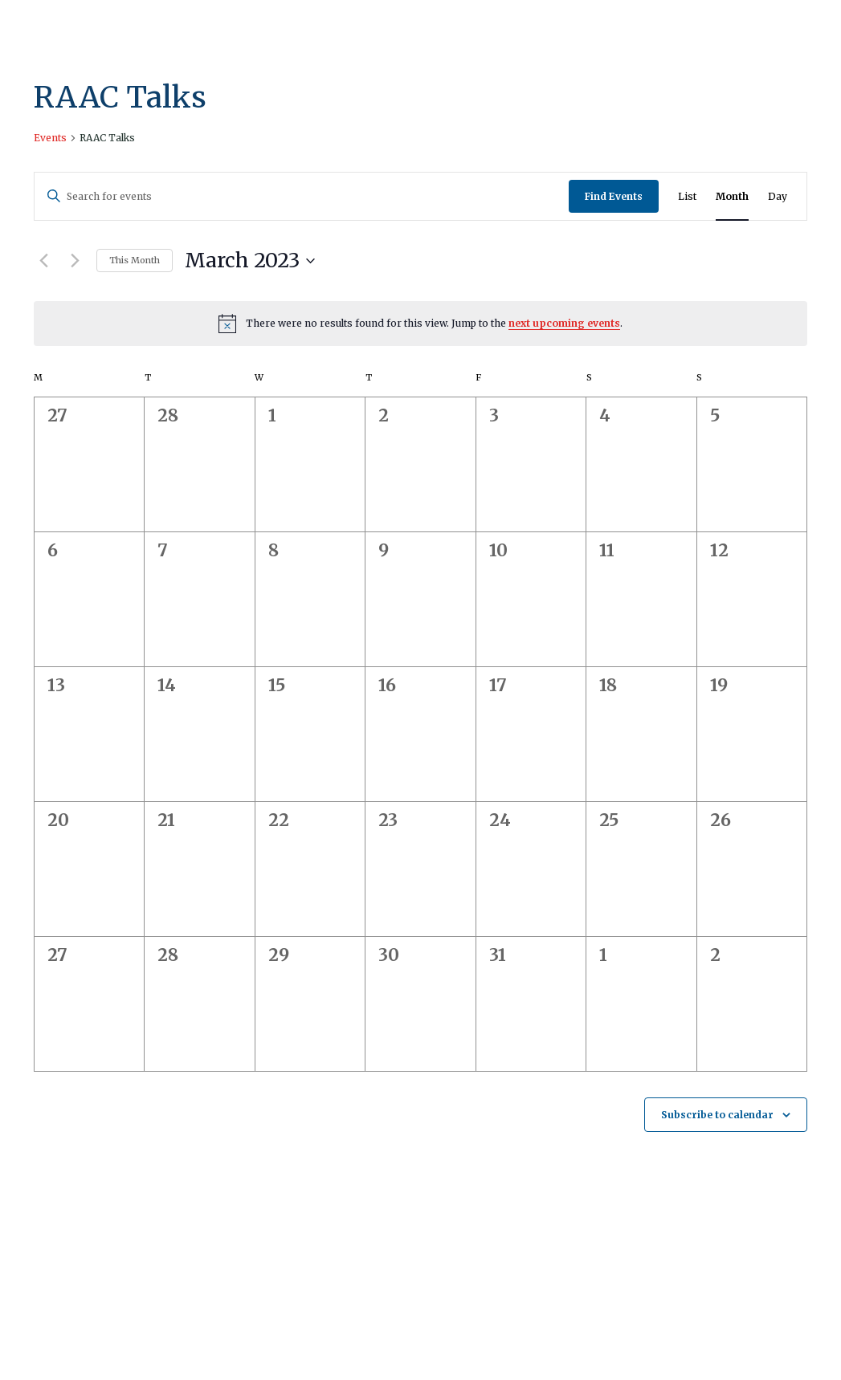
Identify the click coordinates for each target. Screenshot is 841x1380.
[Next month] (74, 261)
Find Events (614, 196)
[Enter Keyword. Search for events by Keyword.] (302, 196)
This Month (134, 260)
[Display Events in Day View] (777, 196)
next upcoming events (564, 323)
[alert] (420, 323)
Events (50, 138)
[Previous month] (43, 261)
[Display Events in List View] (687, 196)
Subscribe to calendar (717, 1115)
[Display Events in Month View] (732, 196)
